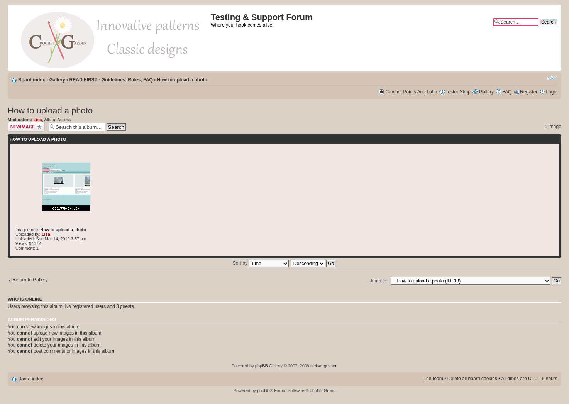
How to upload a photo (182, 80)
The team (433, 378)
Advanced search (539, 28)
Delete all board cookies (472, 378)
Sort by (261, 263)
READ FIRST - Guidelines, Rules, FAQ (110, 80)
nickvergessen (323, 365)
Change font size (551, 77)
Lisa (38, 119)
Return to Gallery (29, 279)
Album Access (57, 119)
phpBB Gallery (269, 365)
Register (528, 92)
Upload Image (26, 127)
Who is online (25, 299)
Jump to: (379, 281)
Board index (31, 80)
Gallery (57, 80)
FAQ (506, 92)
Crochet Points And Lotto (411, 92)
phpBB (263, 390)
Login (551, 92)
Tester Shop (458, 92)
